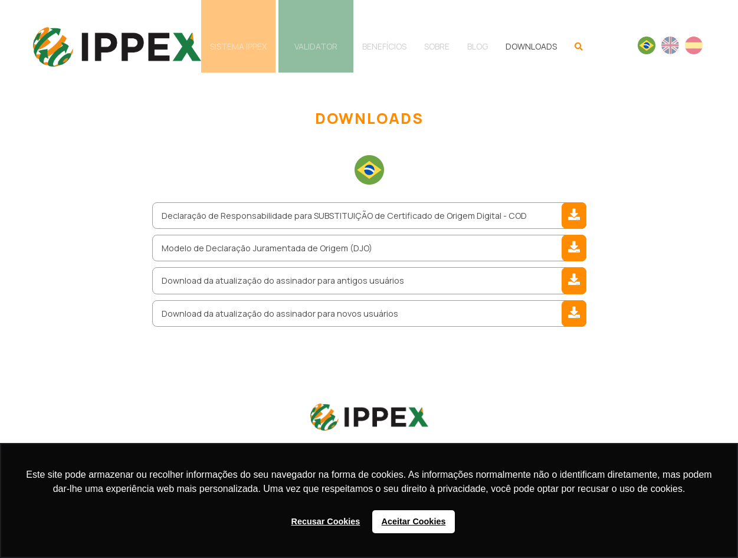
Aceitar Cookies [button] (414, 521)
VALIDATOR (315, 46)
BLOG (477, 46)
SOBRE (437, 46)
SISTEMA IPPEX (238, 46)
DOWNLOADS (531, 46)
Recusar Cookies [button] (325, 521)
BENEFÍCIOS (384, 46)
